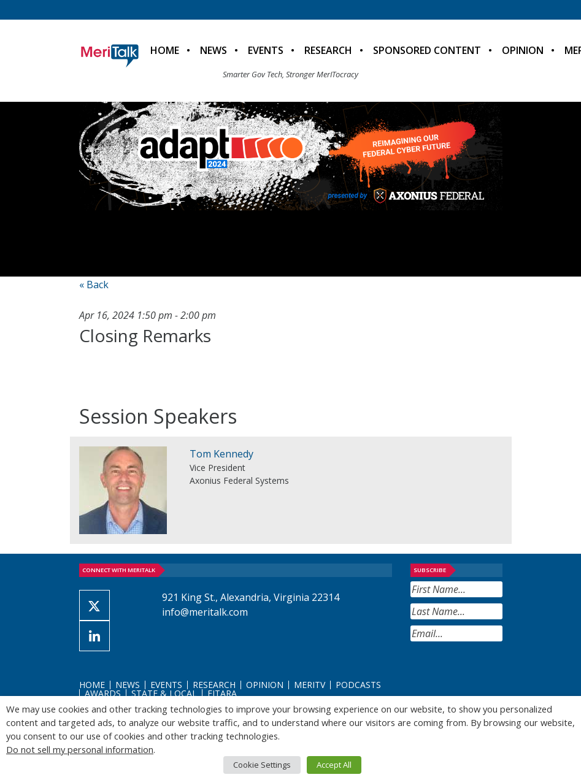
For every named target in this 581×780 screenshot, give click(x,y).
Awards (103, 693)
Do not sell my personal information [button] (79, 749)
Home (164, 50)
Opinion (523, 50)
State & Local (164, 693)
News (213, 50)
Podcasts (358, 684)
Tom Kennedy (221, 454)
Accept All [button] (334, 764)
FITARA (222, 693)
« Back (94, 284)
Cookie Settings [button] (262, 764)
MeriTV (309, 684)
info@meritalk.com (205, 612)
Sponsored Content (427, 50)
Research (328, 50)
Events (265, 50)
